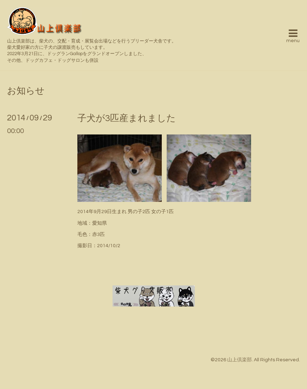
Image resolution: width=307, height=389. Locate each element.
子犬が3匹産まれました (126, 118)
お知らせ (26, 90)
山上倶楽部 (239, 359)
